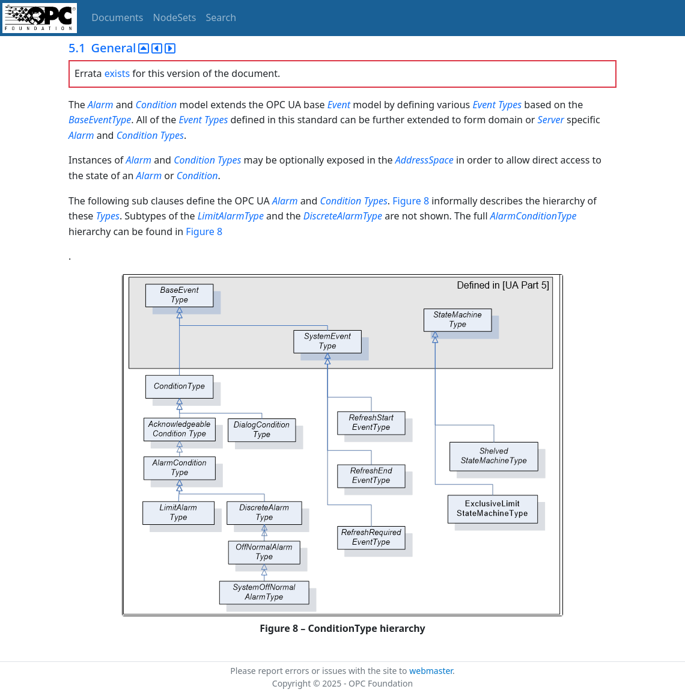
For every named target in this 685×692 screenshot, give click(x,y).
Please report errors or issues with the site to (319, 670)
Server (551, 119)
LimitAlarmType (231, 215)
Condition (156, 104)
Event (338, 104)
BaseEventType (99, 119)
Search (221, 17)
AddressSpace (424, 160)
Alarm (102, 104)
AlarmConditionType (533, 215)
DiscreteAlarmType (342, 215)
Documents (117, 17)
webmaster (430, 670)
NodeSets (174, 17)
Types (510, 104)
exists (117, 73)
